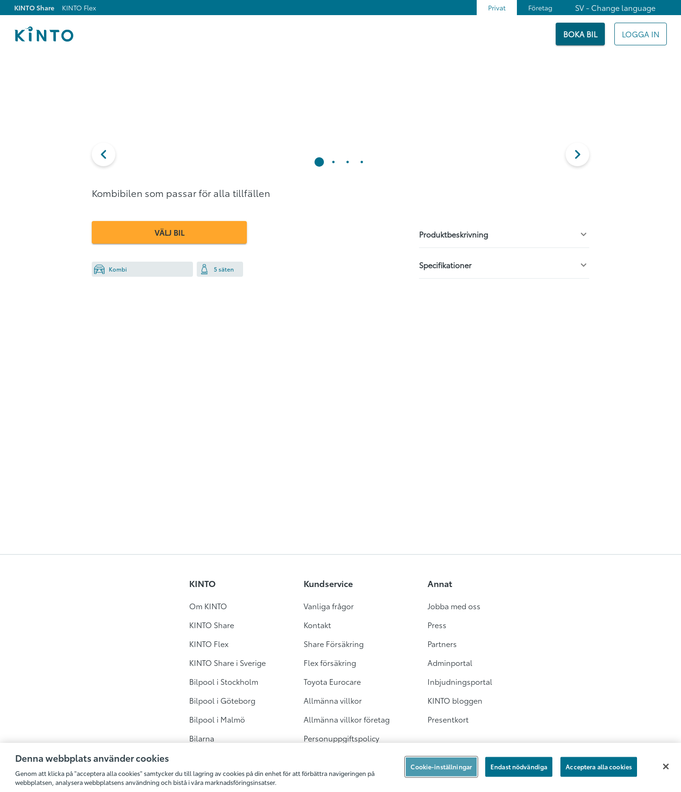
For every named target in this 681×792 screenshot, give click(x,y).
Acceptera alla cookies (599, 766)
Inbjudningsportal (460, 681)
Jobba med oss (454, 605)
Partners (442, 643)
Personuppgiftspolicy (341, 737)
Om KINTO (208, 605)
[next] (577, 154)
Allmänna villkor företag (347, 719)
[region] (340, 767)
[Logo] (43, 34)
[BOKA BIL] (580, 34)
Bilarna (201, 737)
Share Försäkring (334, 643)
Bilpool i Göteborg (222, 700)
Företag (540, 7)
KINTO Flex (79, 7)
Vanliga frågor (329, 605)
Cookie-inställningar (441, 766)
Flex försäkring (330, 662)
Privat (497, 7)
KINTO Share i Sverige (227, 662)
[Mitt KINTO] (640, 34)
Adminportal (450, 662)
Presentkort (448, 719)
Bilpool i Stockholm (223, 681)
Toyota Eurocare (332, 681)
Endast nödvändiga (518, 766)
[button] (103, 154)
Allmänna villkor (333, 700)
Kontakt (317, 624)
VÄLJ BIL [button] (169, 232)
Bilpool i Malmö (217, 719)
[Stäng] (665, 766)
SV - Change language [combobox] (615, 7)
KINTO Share (34, 7)
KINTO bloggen (455, 700)
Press (437, 624)
